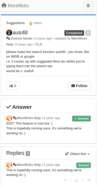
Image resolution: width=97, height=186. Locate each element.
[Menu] (88, 5)
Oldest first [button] (77, 154)
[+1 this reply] (76, 180)
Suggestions (15, 23)
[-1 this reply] (89, 180)
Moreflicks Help (29, 118)
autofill (20, 32)
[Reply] (65, 180)
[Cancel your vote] (82, 180)
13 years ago (51, 118)
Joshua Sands (21, 38)
